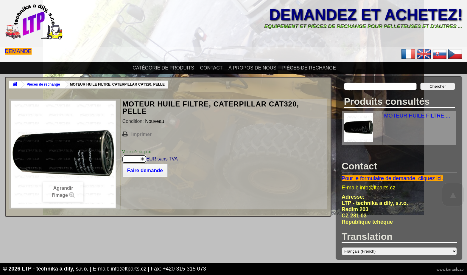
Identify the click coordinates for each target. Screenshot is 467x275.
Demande (18, 51)
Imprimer (141, 134)
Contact (211, 67)
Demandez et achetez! (366, 14)
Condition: (133, 121)
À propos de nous (252, 67)
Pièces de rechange (309, 67)
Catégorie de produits (163, 67)
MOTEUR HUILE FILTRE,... (417, 116)
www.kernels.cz (450, 269)
